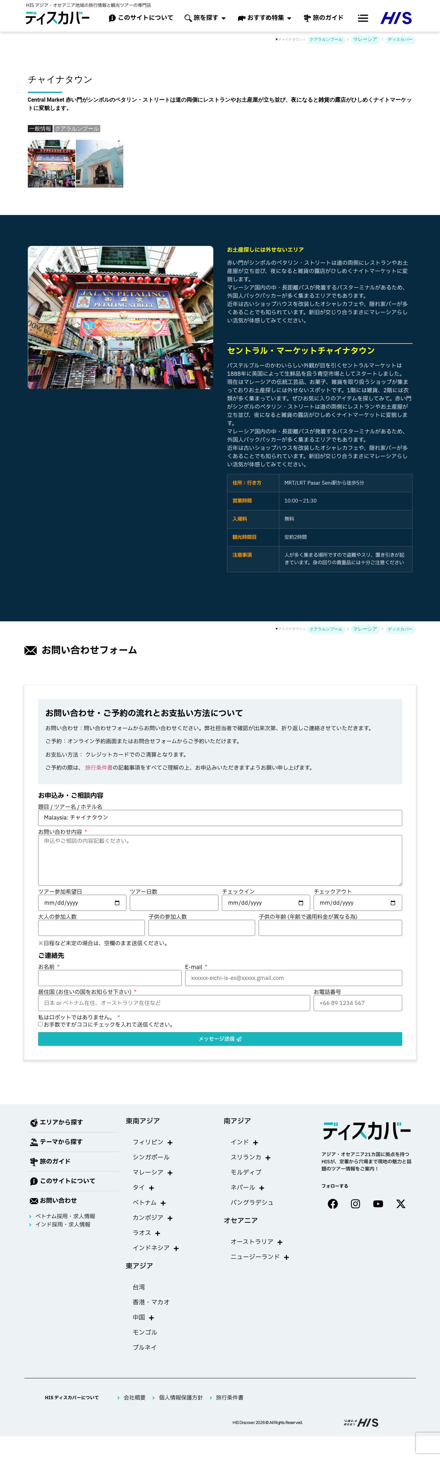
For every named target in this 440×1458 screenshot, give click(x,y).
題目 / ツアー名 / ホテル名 (70, 807)
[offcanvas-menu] (363, 18)
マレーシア (365, 39)
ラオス (147, 1233)
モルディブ (245, 1172)
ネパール (247, 1188)
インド (244, 1142)
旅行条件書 (99, 768)
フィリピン (153, 1142)
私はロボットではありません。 (77, 1017)
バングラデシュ (252, 1203)
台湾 (139, 1287)
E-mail (194, 967)
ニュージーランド (260, 1257)
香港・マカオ (151, 1302)
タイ (144, 1188)
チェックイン (238, 892)
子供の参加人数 (167, 917)
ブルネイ (145, 1348)
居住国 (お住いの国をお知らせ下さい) (85, 992)
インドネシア (156, 1248)
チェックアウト (333, 892)
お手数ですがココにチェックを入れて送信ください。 (110, 1025)
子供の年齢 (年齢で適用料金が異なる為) (308, 917)
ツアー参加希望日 (60, 892)
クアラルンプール (325, 39)
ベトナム (149, 1203)
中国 (144, 1317)
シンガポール (151, 1157)
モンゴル (145, 1332)
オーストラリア (256, 1242)
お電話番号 (327, 992)
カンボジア (153, 1218)
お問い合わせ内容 (60, 832)
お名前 (47, 967)
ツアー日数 (143, 892)
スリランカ (250, 1157)
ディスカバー (400, 39)
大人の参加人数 (57, 917)
